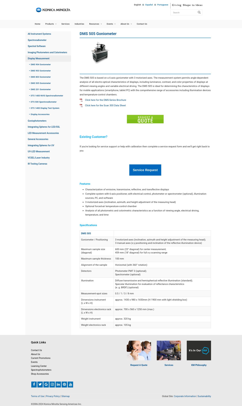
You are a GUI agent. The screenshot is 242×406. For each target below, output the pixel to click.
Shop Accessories (40, 373)
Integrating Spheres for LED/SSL (44, 127)
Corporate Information (185, 396)
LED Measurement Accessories (43, 133)
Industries (79, 24)
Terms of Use (37, 396)
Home (37, 24)
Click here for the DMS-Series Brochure (103, 100)
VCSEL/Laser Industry (39, 157)
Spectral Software (36, 46)
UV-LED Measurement (39, 151)
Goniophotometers (37, 121)
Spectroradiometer (37, 40)
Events (111, 24)
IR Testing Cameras (37, 163)
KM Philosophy (198, 364)
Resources (95, 24)
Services (65, 24)
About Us (126, 24)
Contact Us (142, 24)
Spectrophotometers (41, 369)
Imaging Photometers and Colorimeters (47, 52)
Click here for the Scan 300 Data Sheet (103, 105)
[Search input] (184, 12)
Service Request (145, 170)
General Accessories (38, 139)
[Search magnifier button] (199, 12)
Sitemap (65, 396)
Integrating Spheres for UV (41, 145)
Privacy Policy (53, 396)
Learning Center (39, 365)
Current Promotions (40, 358)
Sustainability (204, 396)
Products (50, 24)
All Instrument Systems (39, 34)
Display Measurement (38, 58)
